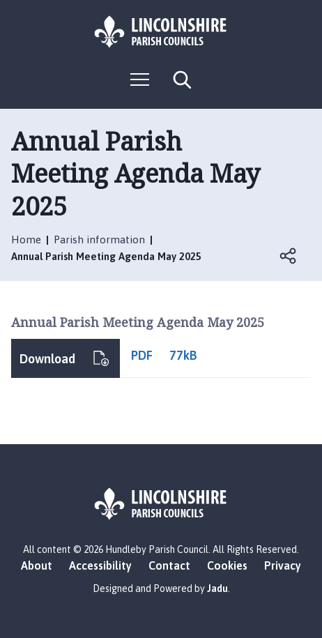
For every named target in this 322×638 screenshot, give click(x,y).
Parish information (99, 239)
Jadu (217, 588)
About (36, 565)
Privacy (282, 565)
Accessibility (100, 565)
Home (26, 239)
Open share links (288, 256)
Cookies (227, 565)
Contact (169, 565)
